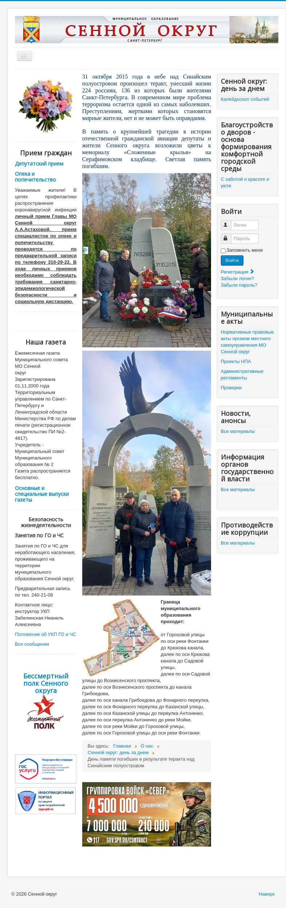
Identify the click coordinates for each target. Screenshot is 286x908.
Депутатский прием (39, 163)
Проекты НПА (236, 361)
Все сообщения (32, 644)
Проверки (231, 387)
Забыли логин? (237, 278)
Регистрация (238, 272)
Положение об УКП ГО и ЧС (45, 634)
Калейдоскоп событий (245, 99)
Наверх (267, 894)
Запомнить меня (245, 250)
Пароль (229, 235)
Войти (232, 260)
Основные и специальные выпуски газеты (42, 494)
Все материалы (238, 431)
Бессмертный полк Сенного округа (45, 683)
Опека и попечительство (35, 176)
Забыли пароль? (239, 285)
